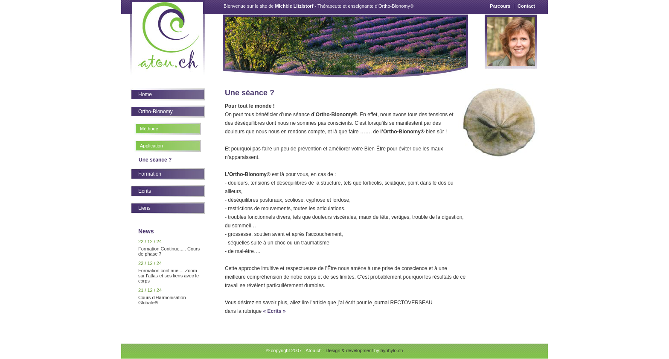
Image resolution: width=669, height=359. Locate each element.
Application (151, 145)
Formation (149, 174)
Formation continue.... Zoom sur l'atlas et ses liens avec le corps (168, 275)
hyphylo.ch (392, 350)
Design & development (349, 350)
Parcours (500, 6)
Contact (526, 6)
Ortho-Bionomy (155, 112)
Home (145, 94)
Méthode (149, 128)
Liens (144, 208)
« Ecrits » (274, 311)
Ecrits (144, 191)
